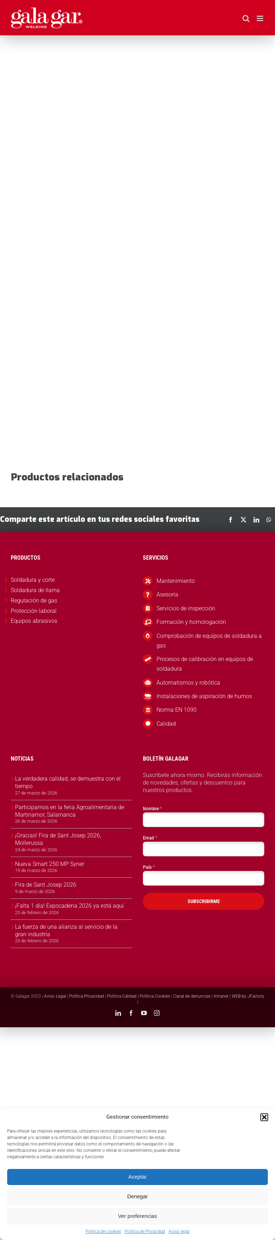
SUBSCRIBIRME (204, 901)
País (149, 867)
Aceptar (137, 1177)
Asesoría (167, 594)
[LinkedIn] (256, 519)
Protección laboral (34, 611)
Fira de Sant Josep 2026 (45, 884)
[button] (264, 1117)
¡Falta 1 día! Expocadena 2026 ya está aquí (69, 905)
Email (150, 838)
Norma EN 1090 (176, 709)
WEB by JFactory (248, 996)
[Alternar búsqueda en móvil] (246, 18)
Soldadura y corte (33, 579)
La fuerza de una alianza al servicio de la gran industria (66, 930)
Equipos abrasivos (34, 621)
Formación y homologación (191, 622)
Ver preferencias (137, 1216)
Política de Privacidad (145, 1231)
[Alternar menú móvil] (260, 18)
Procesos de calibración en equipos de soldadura (204, 664)
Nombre (152, 808)
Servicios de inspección (185, 608)
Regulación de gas (34, 600)
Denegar (137, 1196)
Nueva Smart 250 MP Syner (49, 864)
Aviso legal (179, 1231)
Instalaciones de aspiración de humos (204, 696)
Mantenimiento (175, 581)
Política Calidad (121, 996)
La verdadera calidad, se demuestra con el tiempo (68, 782)
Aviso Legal (55, 996)
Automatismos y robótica (188, 682)
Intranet (221, 996)
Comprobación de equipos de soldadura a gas (209, 640)
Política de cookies (103, 1231)
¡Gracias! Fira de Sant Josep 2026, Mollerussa (58, 839)
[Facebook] (230, 519)
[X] (243, 519)
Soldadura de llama (35, 590)
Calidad (166, 723)
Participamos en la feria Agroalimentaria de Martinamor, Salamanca (69, 811)
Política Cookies (155, 996)
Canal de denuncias (192, 996)
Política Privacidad (86, 996)
